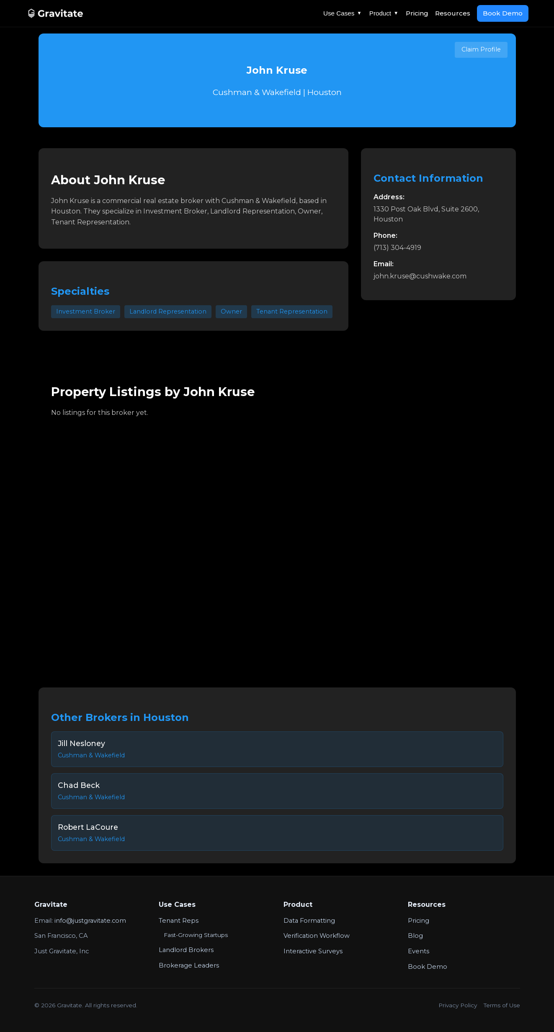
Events (418, 951)
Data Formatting (309, 920)
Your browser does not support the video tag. (277, 546)
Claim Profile (481, 49)
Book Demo (503, 13)
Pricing (417, 13)
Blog (415, 935)
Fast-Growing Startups (196, 935)
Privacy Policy (457, 1005)
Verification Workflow (316, 935)
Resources (452, 13)
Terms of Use (502, 1005)
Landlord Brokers (186, 950)
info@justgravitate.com (90, 920)
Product (384, 13)
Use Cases (342, 13)
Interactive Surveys (313, 951)
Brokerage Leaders (189, 965)
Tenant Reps (178, 920)
